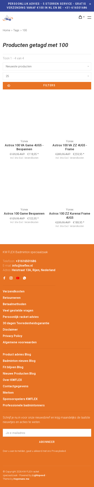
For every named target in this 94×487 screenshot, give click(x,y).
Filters (31, 85)
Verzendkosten (31, 158)
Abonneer (47, 441)
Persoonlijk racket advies (21, 317)
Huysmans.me (21, 478)
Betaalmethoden (14, 304)
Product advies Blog (17, 354)
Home (6, 30)
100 (24, 30)
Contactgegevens (15, 386)
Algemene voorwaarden (20, 342)
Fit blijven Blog (13, 367)
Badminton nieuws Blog (19, 361)
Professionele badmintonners (24, 405)
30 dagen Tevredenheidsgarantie (26, 323)
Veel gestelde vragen (18, 310)
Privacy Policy (12, 336)
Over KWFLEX (12, 380)
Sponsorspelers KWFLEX (20, 399)
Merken (8, 392)
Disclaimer (10, 329)
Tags (16, 30)
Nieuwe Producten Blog (19, 373)
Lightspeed (38, 475)
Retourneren (12, 298)
